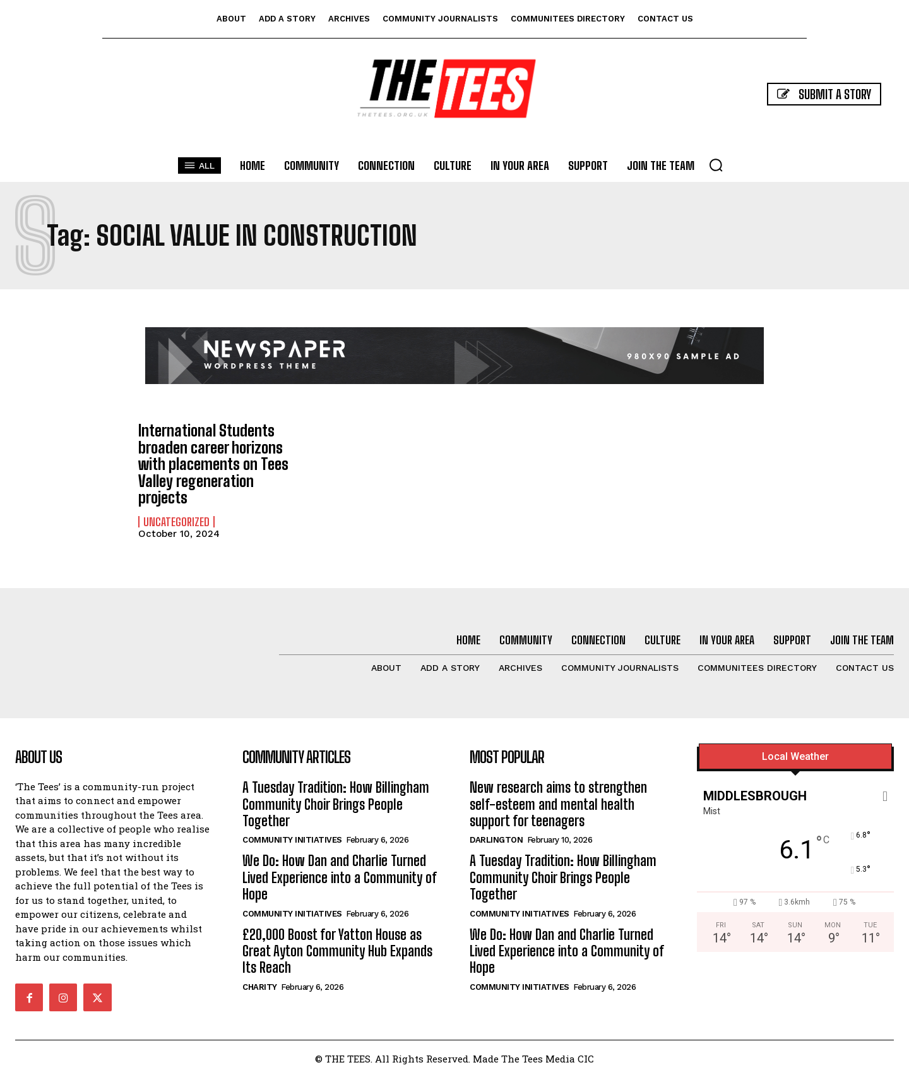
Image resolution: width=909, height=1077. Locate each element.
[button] (716, 165)
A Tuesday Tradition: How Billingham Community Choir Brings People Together (335, 804)
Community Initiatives (292, 840)
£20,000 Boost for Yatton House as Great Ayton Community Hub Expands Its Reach (337, 950)
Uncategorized (176, 521)
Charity (259, 986)
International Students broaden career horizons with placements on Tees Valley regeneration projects (213, 464)
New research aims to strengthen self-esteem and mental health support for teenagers (558, 804)
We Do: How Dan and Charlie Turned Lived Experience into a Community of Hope (339, 877)
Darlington (496, 840)
